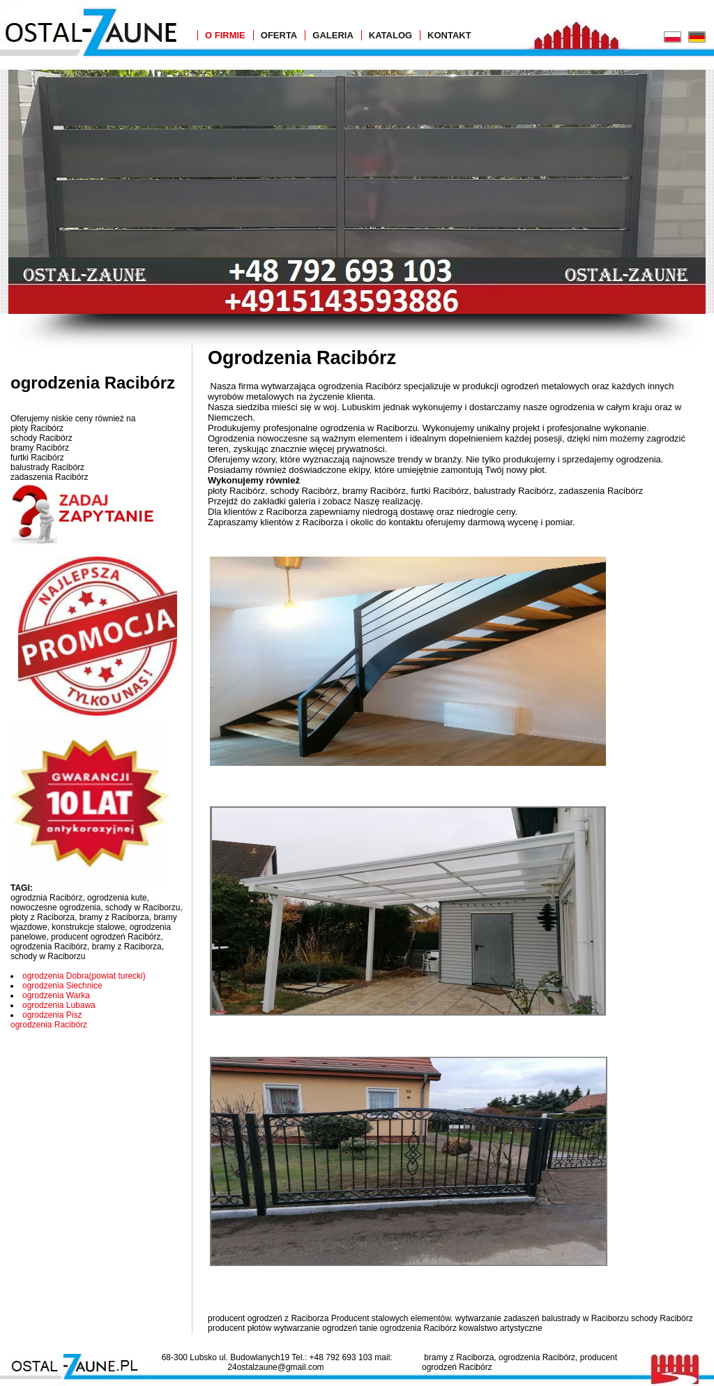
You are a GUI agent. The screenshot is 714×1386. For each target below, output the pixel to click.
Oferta (279, 35)
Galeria (333, 35)
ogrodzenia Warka (56, 995)
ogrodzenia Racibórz (48, 1025)
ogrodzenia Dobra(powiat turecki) (84, 976)
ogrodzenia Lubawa (59, 1005)
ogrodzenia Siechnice (62, 985)
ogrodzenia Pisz (52, 1015)
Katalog (390, 35)
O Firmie (225, 35)
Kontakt (449, 35)
